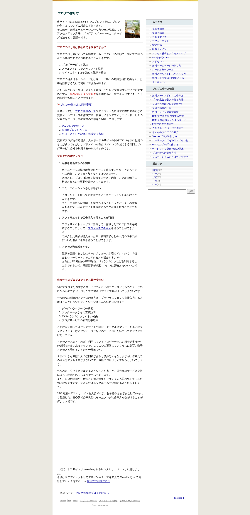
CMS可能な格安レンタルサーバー (170, 120)
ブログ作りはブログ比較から (92, 493)
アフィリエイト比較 (108, 500)
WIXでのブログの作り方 (165, 144)
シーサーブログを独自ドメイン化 (170, 140)
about (75, 500)
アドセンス (158, 61)
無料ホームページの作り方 (166, 65)
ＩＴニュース (159, 81)
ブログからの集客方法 (164, 152)
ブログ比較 (158, 33)
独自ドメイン (159, 49)
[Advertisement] (88, 438)
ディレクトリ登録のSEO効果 (168, 148)
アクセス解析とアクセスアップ (169, 53)
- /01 (155, 184)
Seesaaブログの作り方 (74, 129)
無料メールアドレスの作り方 (167, 95)
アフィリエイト (160, 41)
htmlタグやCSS (160, 57)
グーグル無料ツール (163, 69)
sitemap (63, 500)
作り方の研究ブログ (98, 481)
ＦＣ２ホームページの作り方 (167, 128)
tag (69, 500)
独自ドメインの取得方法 (165, 112)
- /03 (155, 177)
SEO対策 (157, 45)
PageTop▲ (179, 498)
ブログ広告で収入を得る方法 (167, 99)
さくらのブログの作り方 (165, 132)
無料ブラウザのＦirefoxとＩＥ (168, 77)
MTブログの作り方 (88, 500)
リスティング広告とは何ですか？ (170, 156)
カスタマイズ (159, 37)
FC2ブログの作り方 (73, 125)
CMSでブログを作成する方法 (168, 116)
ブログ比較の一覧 (85, 111)
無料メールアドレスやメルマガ (169, 73)
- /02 (155, 180)
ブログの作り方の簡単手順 (76, 104)
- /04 (155, 173)
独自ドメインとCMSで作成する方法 (83, 133)
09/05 (155, 170)
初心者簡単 (158, 29)
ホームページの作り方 (130, 500)
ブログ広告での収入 (99, 228)
